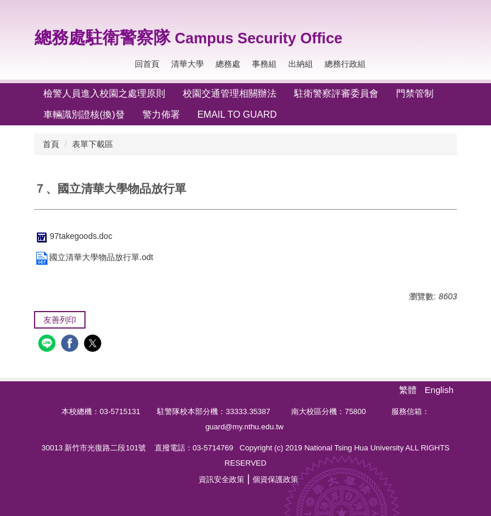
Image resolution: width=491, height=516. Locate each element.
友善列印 (59, 319)
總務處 (228, 64)
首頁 (51, 144)
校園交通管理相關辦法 (230, 93)
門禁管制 (415, 93)
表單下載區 (92, 144)
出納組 (300, 64)
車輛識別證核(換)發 (84, 114)
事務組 (264, 64)
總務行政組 (345, 64)
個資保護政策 (275, 479)
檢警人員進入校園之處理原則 (104, 93)
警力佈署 (161, 114)
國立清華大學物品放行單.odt (93, 257)
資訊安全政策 (221, 479)
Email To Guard (237, 114)
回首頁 (147, 64)
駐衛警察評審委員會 (336, 93)
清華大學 (187, 64)
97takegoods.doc (73, 236)
